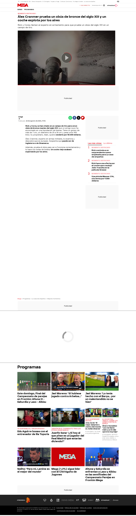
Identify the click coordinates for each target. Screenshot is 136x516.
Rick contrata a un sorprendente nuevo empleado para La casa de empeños (102, 154)
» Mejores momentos (53, 299)
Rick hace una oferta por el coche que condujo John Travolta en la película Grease (103, 167)
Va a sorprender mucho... (92, 420)
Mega (19, 299)
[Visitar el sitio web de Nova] (64, 501)
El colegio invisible (77, 1)
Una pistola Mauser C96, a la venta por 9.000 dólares (103, 179)
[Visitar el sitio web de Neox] (58, 501)
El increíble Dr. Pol (26, 1)
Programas (29, 10)
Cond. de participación (100, 508)
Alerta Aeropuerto (36, 1)
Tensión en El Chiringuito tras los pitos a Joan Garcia (66, 430)
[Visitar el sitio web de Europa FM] (91, 501)
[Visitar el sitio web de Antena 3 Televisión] (45, 501)
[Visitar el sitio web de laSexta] (51, 501)
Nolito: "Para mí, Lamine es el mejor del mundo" (33, 471)
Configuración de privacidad (66, 511)
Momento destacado (101, 148)
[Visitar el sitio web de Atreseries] (78, 501)
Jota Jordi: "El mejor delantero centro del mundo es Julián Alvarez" (93, 427)
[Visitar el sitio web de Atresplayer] (106, 501)
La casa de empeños (88, 1)
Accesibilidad (81, 511)
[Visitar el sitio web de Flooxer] (116, 501)
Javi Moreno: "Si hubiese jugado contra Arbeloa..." (66, 396)
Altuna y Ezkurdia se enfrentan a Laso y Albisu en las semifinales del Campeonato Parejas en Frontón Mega (100, 475)
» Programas (26, 299)
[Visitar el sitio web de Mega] (71, 501)
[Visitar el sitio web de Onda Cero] (84, 501)
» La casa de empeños (38, 299)
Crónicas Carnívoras (65, 1)
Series (19, 10)
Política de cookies (86, 508)
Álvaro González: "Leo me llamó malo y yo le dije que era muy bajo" (110, 430)
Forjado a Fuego (54, 1)
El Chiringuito (45, 1)
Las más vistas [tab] (94, 144)
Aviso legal (59, 508)
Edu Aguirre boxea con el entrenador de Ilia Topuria (33, 434)
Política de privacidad (71, 508)
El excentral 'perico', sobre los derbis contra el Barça (110, 422)
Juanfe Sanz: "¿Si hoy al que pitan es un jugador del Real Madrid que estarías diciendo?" (67, 438)
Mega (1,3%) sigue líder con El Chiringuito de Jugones (65, 472)
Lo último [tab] (107, 144)
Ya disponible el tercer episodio (30, 429)
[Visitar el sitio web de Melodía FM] (97, 501)
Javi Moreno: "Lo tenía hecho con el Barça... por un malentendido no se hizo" (100, 398)
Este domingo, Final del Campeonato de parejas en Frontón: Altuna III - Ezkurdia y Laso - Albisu (32, 398)
